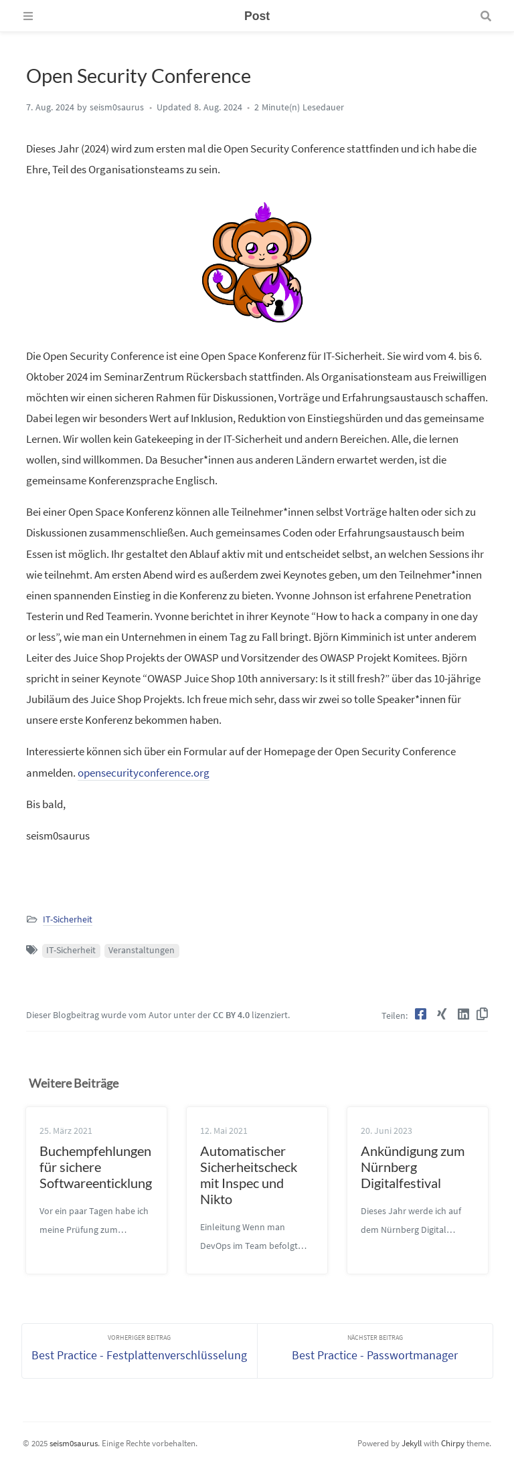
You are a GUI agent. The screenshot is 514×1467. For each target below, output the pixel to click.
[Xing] (443, 1014)
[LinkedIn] (464, 1014)
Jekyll (412, 1442)
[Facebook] (421, 1014)
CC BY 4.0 (231, 1015)
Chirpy (452, 1442)
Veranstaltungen (141, 950)
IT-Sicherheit (67, 919)
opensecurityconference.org (143, 772)
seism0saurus (74, 1442)
